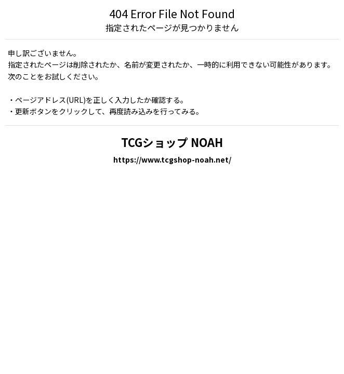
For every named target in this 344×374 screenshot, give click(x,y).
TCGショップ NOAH (172, 142)
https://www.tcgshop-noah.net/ (172, 159)
